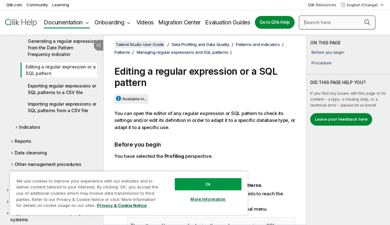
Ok (198, 179)
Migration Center (179, 22)
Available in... (134, 98)
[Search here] (337, 22)
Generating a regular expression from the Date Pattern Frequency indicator (62, 47)
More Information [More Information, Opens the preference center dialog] (198, 194)
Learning (60, 4)
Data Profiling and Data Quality (201, 44)
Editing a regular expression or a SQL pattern (61, 70)
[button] (367, 22)
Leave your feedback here (341, 119)
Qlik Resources (322, 4)
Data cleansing (31, 152)
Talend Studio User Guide (140, 44)
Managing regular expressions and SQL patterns (182, 52)
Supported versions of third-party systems (45, 216)
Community (37, 4)
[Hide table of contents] (98, 45)
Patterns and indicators (258, 44)
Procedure (321, 62)
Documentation (63, 22)
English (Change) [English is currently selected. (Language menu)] (363, 5)
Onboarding (109, 22)
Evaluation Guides (227, 22)
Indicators (29, 127)
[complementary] (348, 130)
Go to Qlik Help (275, 22)
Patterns (122, 52)
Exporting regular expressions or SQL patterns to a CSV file (62, 89)
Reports (23, 141)
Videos (145, 22)
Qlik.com (14, 4)
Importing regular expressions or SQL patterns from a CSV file (62, 107)
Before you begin (327, 52)
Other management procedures (48, 164)
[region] (123, 190)
